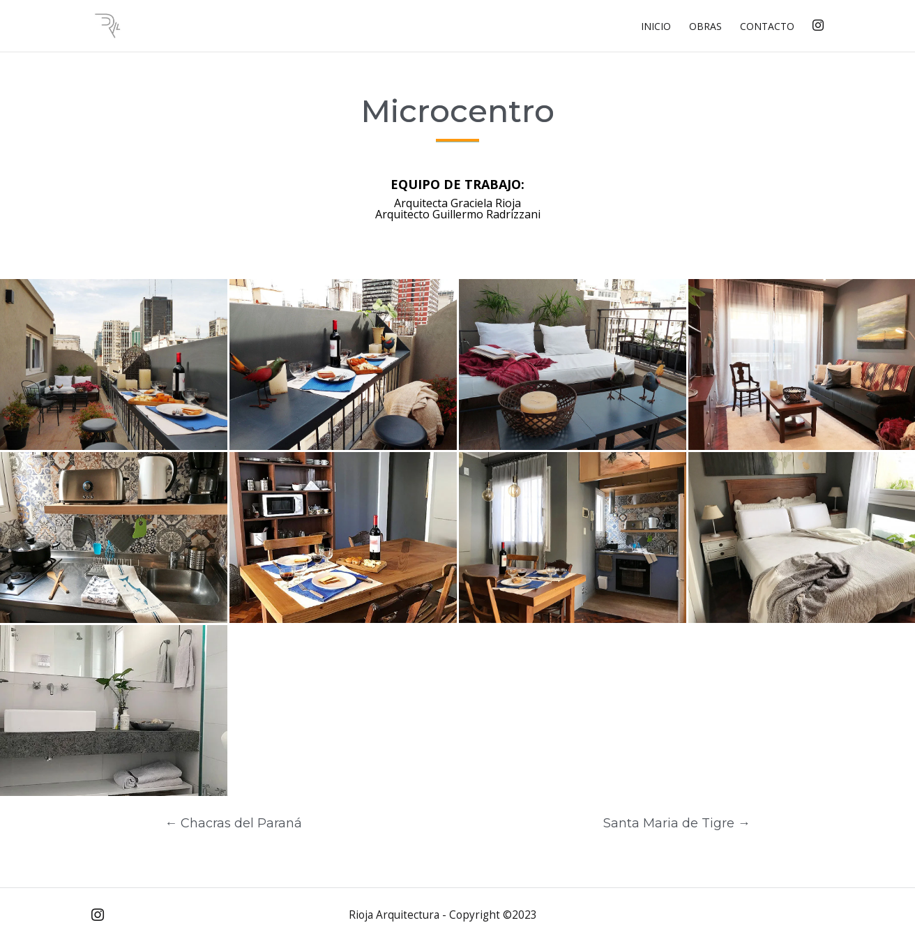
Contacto (767, 27)
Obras (705, 27)
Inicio (656, 27)
